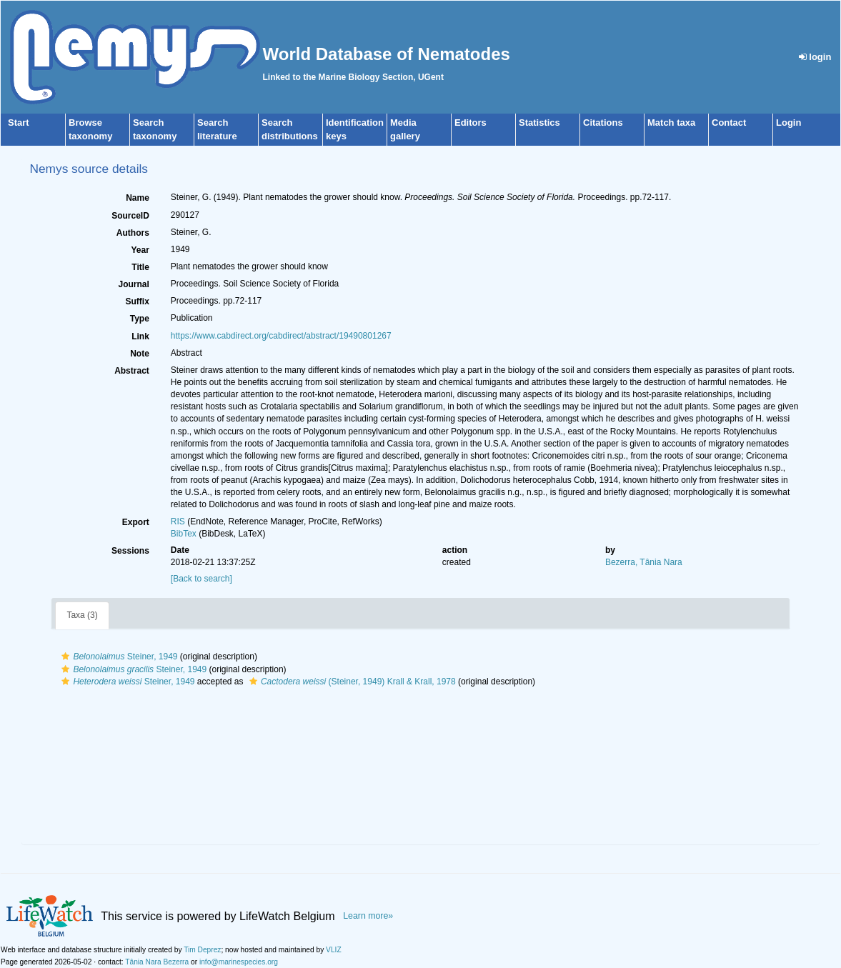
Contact (729, 122)
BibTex (183, 534)
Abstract (131, 371)
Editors (470, 122)
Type (139, 319)
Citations (603, 122)
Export (135, 522)
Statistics (539, 122)
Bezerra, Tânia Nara (643, 562)
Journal (133, 284)
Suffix (137, 301)
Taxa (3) (81, 615)
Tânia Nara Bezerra (157, 962)
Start (18, 122)
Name (137, 198)
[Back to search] (201, 579)
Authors (132, 233)
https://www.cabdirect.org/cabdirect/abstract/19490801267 (281, 336)
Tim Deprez (202, 950)
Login (788, 122)
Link (140, 336)
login (815, 56)
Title (140, 267)
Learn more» (368, 916)
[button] (65, 656)
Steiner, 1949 (117, 657)
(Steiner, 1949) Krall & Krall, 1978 (351, 682)
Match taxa (671, 122)
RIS (178, 522)
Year (140, 250)
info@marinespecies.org (238, 962)
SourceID (130, 216)
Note (139, 354)
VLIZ (334, 950)
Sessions (130, 551)
